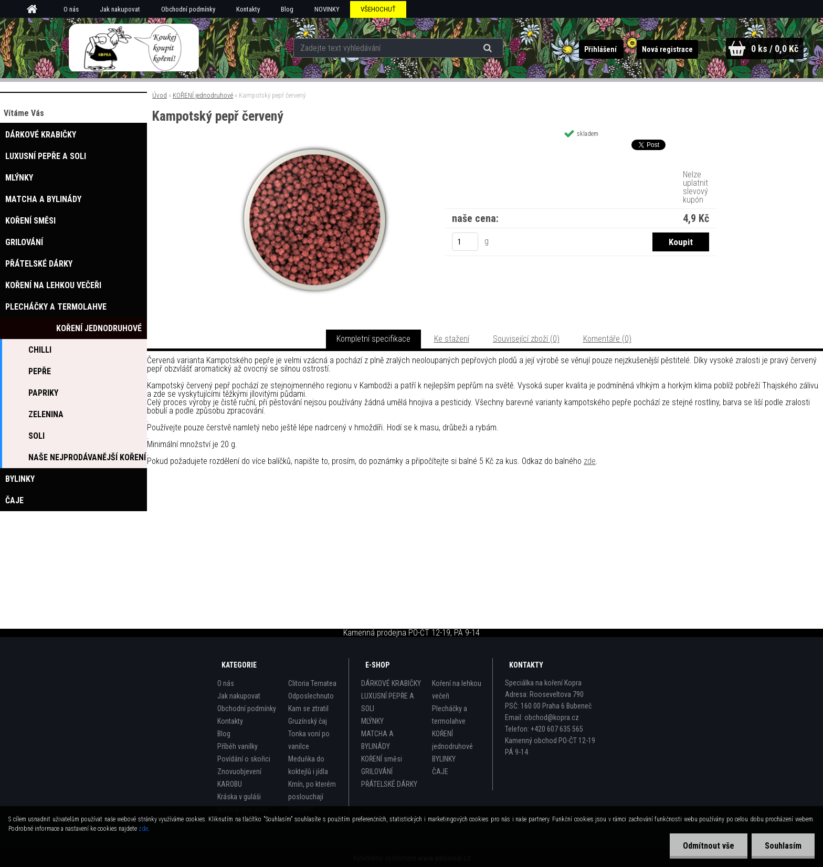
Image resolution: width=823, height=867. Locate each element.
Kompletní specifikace (373, 339)
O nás (71, 9)
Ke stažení (451, 339)
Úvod (159, 95)
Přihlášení (601, 49)
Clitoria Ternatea (312, 683)
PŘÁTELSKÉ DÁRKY (389, 784)
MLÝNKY (372, 721)
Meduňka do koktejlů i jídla (308, 765)
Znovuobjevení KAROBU (239, 777)
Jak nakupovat (120, 9)
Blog (287, 9)
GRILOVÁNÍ (377, 771)
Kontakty (248, 9)
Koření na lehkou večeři (456, 689)
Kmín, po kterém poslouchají (312, 790)
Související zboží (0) (526, 339)
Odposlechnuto (311, 696)
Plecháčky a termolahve (449, 714)
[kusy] (465, 241)
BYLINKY (444, 759)
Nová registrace (667, 49)
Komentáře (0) (607, 339)
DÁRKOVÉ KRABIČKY (391, 683)
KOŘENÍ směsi (381, 759)
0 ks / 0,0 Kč (774, 48)
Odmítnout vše (708, 846)
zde (590, 461)
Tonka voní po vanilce (309, 739)
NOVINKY (327, 9)
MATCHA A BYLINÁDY (377, 739)
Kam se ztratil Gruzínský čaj (308, 714)
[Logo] (134, 48)
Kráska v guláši (239, 796)
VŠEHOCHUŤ (378, 9)
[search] (489, 48)
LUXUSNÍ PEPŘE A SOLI (387, 702)
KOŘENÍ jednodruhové (203, 95)
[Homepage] (36, 9)
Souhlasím (783, 846)
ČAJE (440, 771)
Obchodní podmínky (188, 9)
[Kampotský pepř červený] (315, 148)
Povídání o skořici (243, 759)
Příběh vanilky (237, 746)
